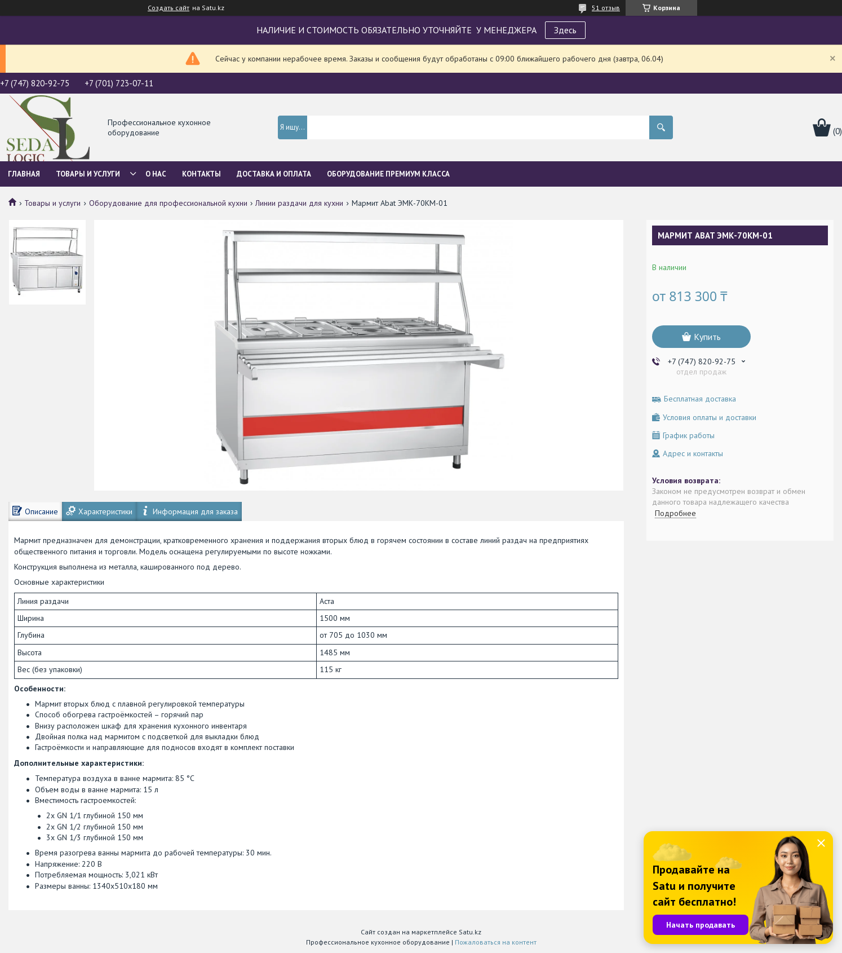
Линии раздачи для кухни (299, 203)
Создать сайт (168, 8)
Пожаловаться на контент (496, 942)
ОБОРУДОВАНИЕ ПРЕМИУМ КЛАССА (388, 174)
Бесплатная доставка (700, 399)
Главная (24, 174)
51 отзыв (606, 7)
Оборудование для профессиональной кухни (168, 203)
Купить (707, 336)
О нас (155, 174)
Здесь (565, 30)
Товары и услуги (88, 174)
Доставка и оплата (274, 174)
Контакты (201, 174)
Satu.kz (470, 932)
